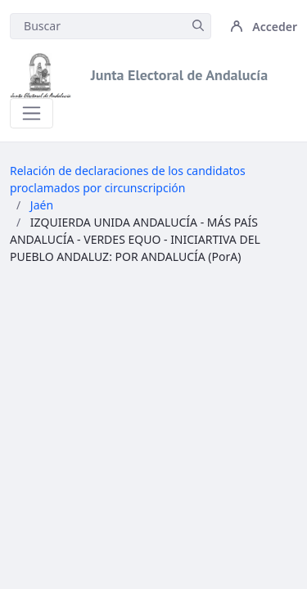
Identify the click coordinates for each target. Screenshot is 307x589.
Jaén (41, 205)
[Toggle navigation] (31, 113)
